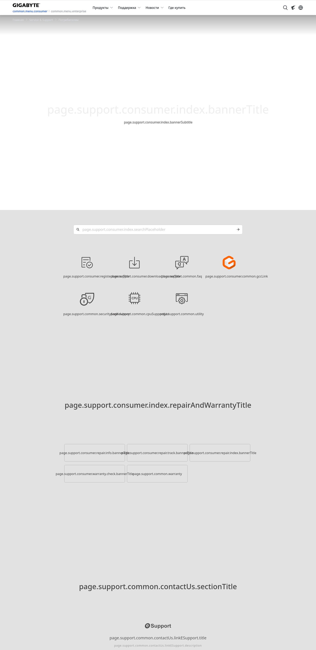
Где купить (177, 7)
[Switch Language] (300, 7)
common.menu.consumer (30, 11)
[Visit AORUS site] (293, 7)
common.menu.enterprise (68, 11)
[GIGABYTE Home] (27, 4)
